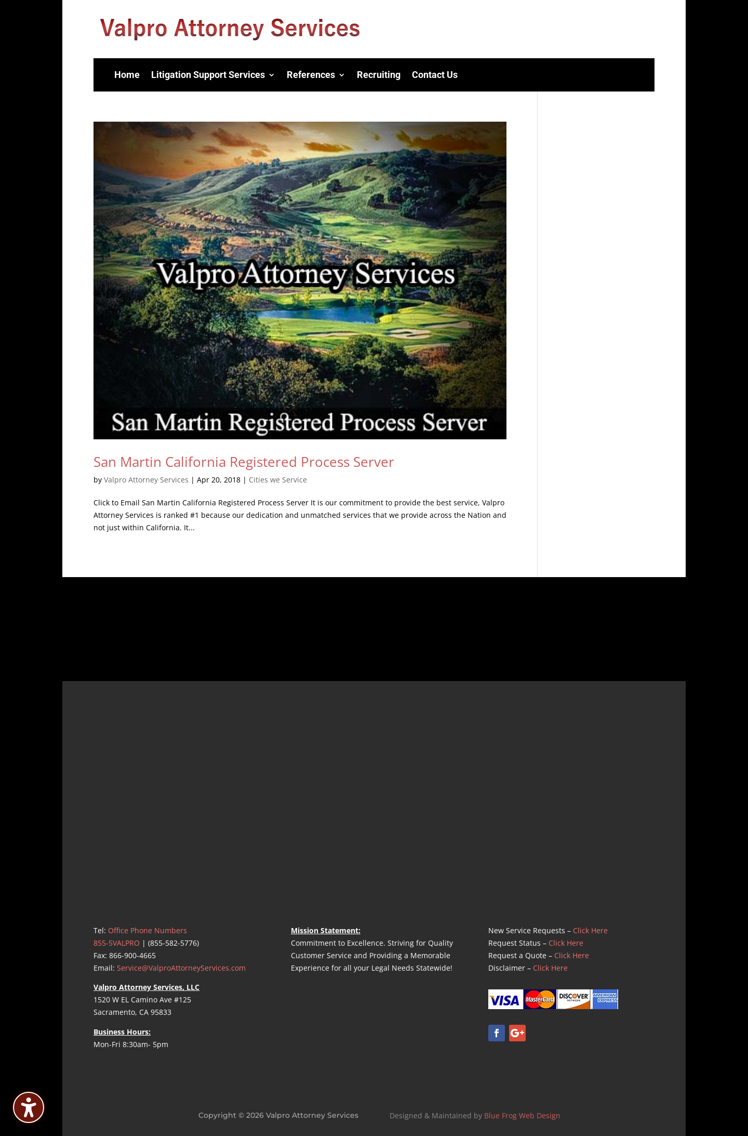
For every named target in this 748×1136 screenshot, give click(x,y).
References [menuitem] (311, 74)
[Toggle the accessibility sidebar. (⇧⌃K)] (28, 1107)
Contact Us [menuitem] (435, 74)
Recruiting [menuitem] (378, 74)
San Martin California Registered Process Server (244, 461)
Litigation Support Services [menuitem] (208, 74)
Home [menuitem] (127, 74)
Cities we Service (278, 480)
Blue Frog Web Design (522, 1115)
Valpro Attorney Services (146, 480)
